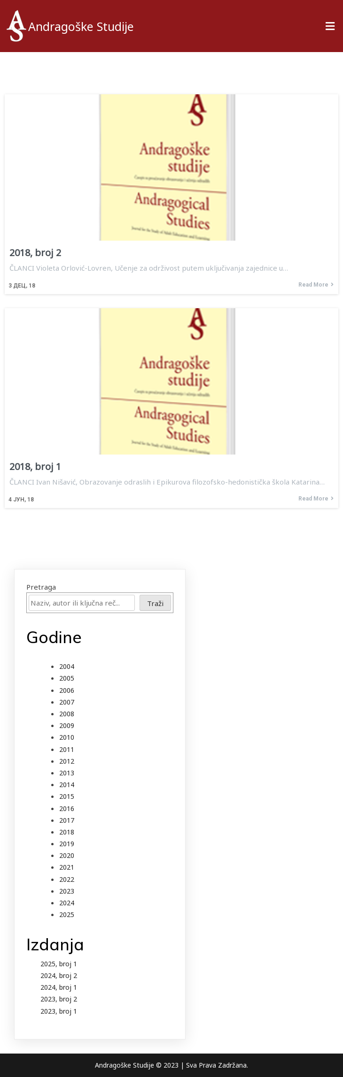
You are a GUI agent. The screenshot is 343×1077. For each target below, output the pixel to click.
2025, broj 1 (58, 963)
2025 (66, 914)
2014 (66, 784)
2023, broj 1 (58, 1011)
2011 (66, 749)
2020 (66, 855)
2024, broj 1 (58, 987)
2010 (66, 737)
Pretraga (41, 587)
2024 (66, 902)
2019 (66, 843)
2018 (66, 831)
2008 (66, 713)
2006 (66, 690)
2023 (66, 891)
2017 (66, 820)
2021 (66, 867)
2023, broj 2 (58, 998)
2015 (66, 796)
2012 (66, 761)
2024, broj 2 (58, 975)
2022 (66, 879)
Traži (155, 603)
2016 (66, 808)
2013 (66, 772)
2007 (66, 702)
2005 (66, 678)
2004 (66, 666)
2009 (66, 725)
